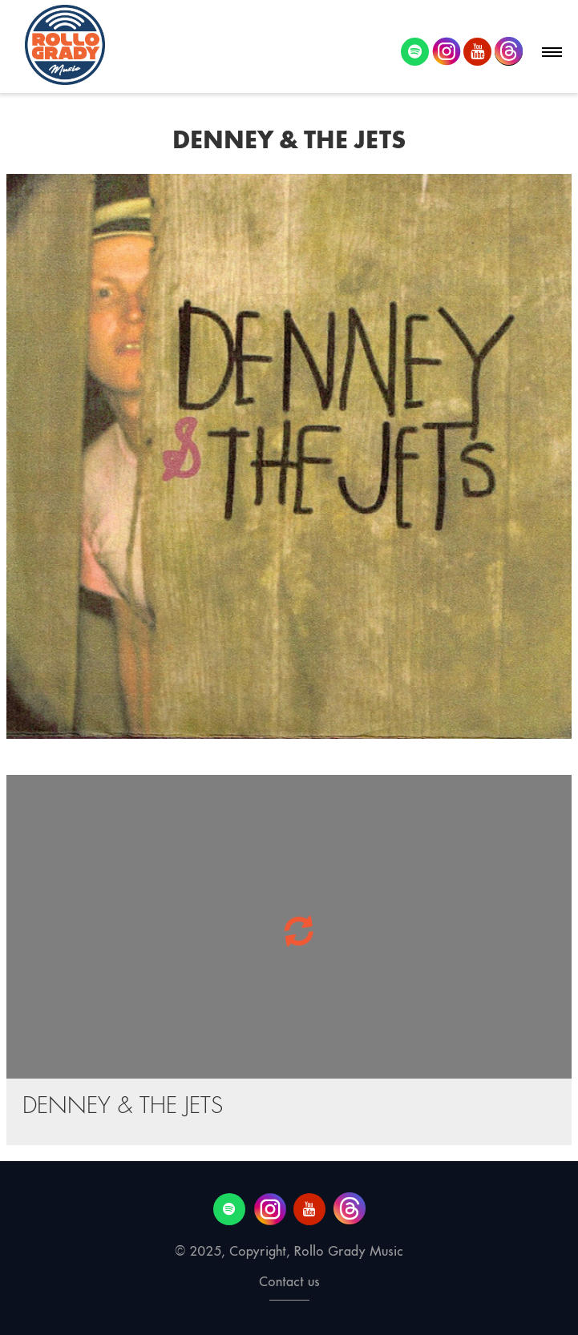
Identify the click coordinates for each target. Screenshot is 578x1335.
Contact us (289, 1281)
